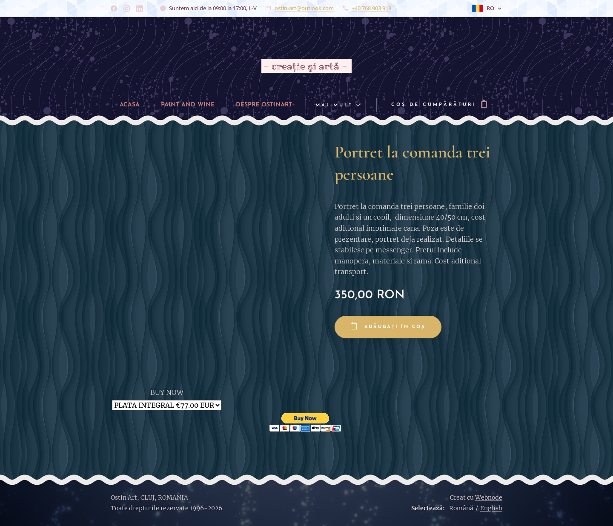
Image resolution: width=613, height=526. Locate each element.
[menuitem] (123, 105)
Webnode (488, 497)
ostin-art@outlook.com (304, 8)
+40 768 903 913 (371, 8)
